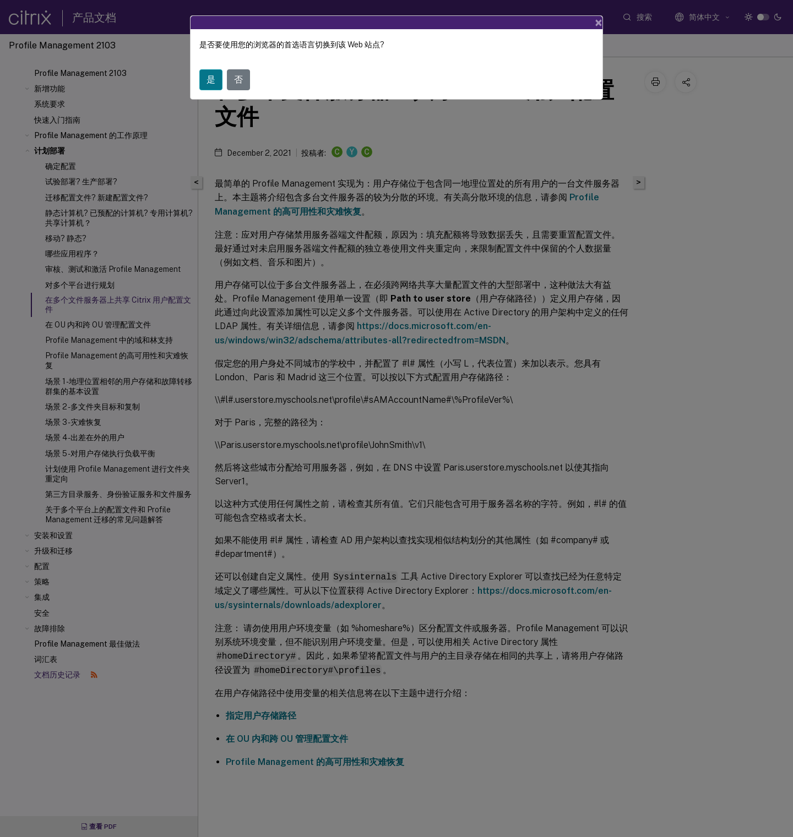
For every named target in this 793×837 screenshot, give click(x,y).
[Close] (598, 22)
